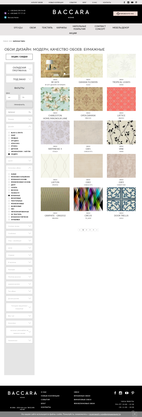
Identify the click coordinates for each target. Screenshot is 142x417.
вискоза (14, 190)
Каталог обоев (37, 2)
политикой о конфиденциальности (105, 414)
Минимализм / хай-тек (21, 151)
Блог (84, 2)
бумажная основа (19, 179)
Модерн (14, 154)
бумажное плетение (19, 217)
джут (13, 185)
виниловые (16, 198)
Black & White (17, 132)
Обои (33, 27)
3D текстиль (16, 214)
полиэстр (15, 193)
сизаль (14, 187)
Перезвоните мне (127, 13)
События (73, 2)
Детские (14, 149)
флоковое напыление (20, 177)
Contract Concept (100, 27)
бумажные (15, 195)
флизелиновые (17, 203)
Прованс (14, 138)
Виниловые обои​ (82, 400)
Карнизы (62, 27)
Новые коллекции (56, 2)
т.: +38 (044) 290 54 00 (16, 10)
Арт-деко (15, 141)
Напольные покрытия (79, 27)
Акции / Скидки (19, 57)
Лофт (13, 135)
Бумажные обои (82, 396)
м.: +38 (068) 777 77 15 (16, 13)
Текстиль (47, 27)
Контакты (107, 2)
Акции (73, 33)
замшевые (15, 219)
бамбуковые (16, 206)
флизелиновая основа (21, 182)
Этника (14, 146)
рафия (13, 174)
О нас (94, 2)
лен (12, 209)
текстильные (16, 201)
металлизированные (20, 211)
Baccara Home (13, 17)
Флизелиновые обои (84, 403)
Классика (15, 143)
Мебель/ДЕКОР (121, 27)
